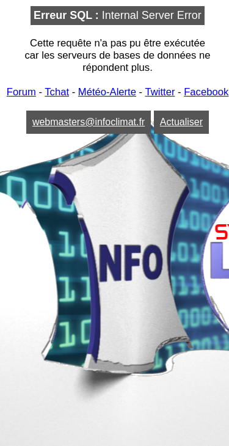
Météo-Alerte (107, 92)
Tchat (57, 92)
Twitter (160, 92)
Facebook (206, 92)
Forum (21, 92)
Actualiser (181, 122)
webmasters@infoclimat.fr (88, 122)
